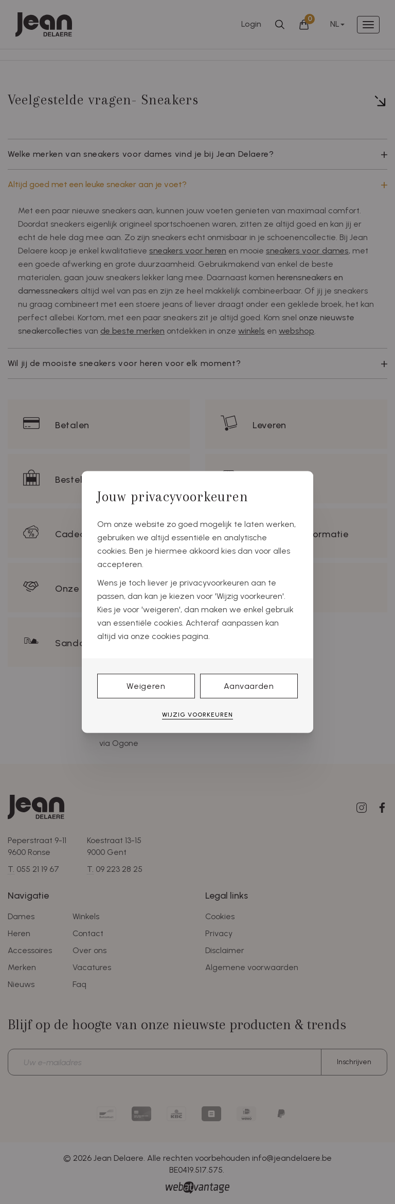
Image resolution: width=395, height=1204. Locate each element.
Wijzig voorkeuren (197, 714)
